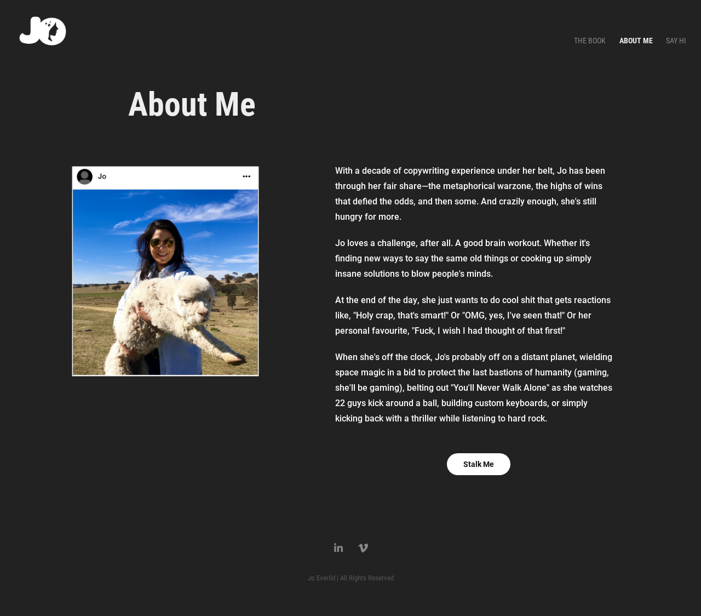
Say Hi (676, 40)
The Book (590, 40)
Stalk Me (478, 464)
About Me (636, 40)
